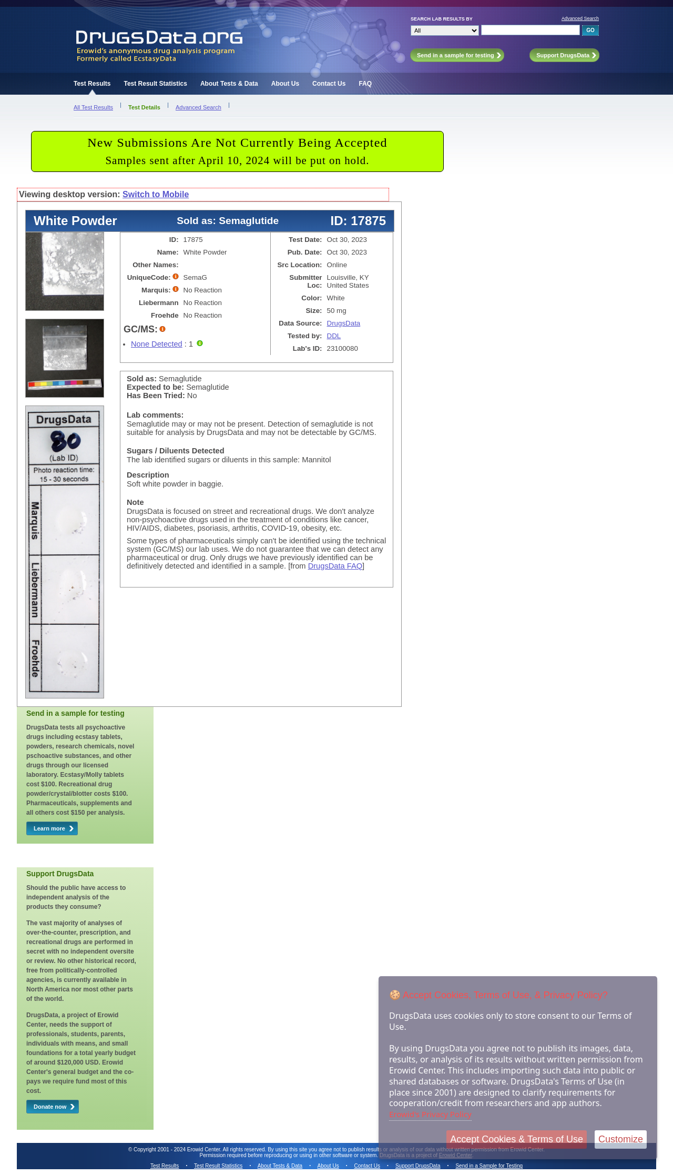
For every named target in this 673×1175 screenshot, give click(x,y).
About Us (285, 83)
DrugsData (344, 323)
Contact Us (328, 83)
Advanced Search (580, 18)
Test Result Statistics (155, 83)
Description (148, 475)
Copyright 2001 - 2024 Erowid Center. (177, 1149)
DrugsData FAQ (335, 566)
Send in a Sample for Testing (489, 1166)
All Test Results (93, 107)
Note (135, 502)
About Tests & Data (229, 83)
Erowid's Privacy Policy (430, 1114)
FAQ (365, 83)
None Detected (156, 344)
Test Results (92, 83)
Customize (620, 1139)
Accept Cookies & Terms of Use (516, 1139)
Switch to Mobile (156, 194)
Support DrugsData (418, 1166)
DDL (334, 336)
